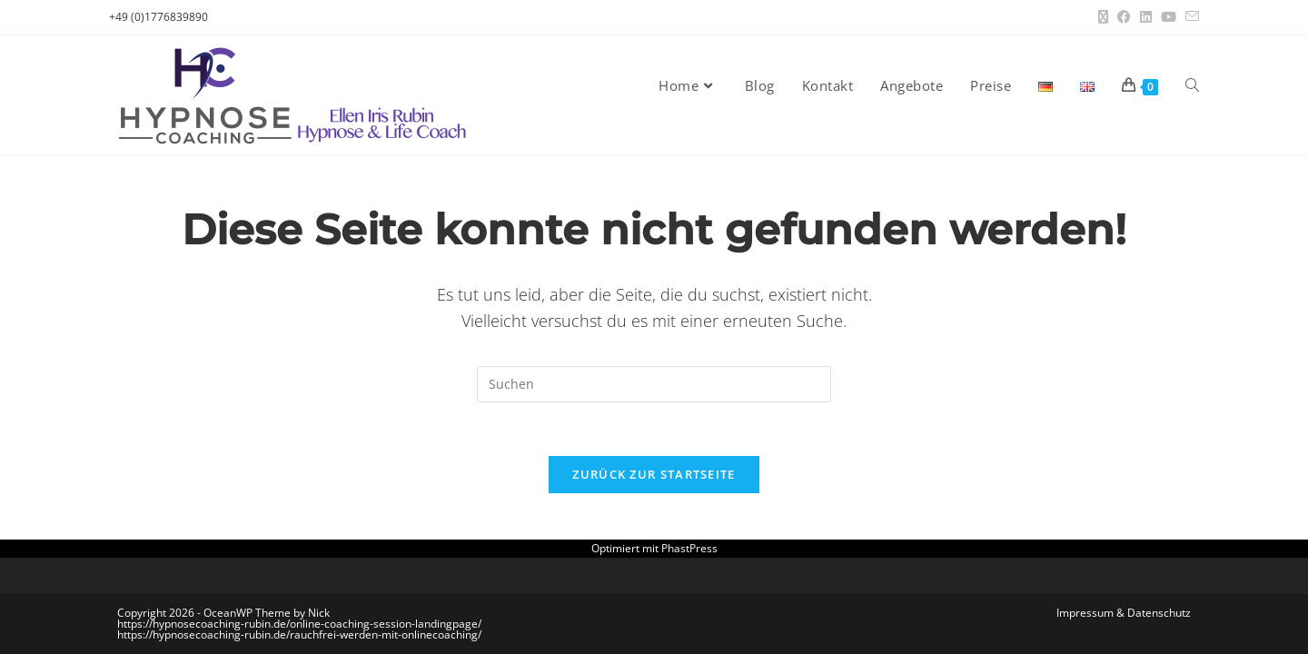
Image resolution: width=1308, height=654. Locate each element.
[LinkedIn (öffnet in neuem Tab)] (1145, 17)
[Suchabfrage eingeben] (654, 384)
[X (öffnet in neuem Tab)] (1103, 17)
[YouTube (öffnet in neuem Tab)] (1168, 17)
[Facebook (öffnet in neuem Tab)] (1124, 17)
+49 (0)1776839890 (158, 17)
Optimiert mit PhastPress (654, 550)
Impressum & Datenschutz (1123, 612)
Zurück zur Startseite (653, 476)
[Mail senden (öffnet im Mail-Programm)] (1190, 17)
